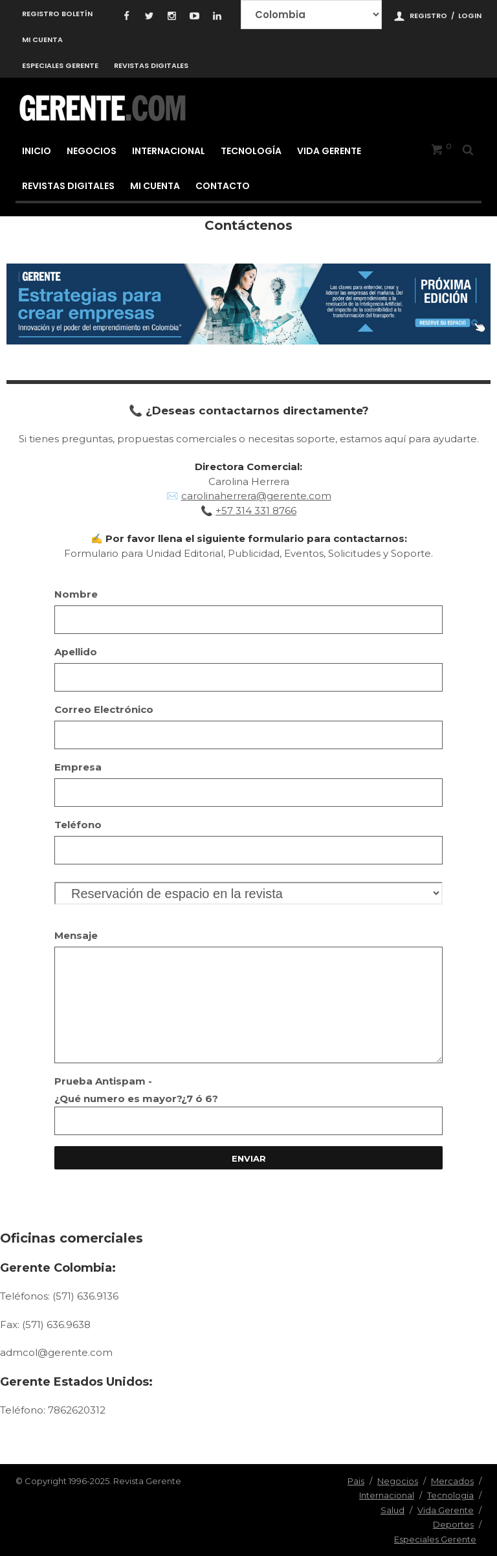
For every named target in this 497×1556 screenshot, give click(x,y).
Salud (392, 1510)
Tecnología (251, 150)
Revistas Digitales (151, 65)
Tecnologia (450, 1495)
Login (469, 15)
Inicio (36, 150)
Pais (356, 1481)
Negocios (91, 150)
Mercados (452, 1481)
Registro (428, 15)
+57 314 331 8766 (255, 510)
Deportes (453, 1524)
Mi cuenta (42, 39)
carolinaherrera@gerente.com (256, 496)
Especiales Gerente (60, 65)
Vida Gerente (329, 150)
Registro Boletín (57, 13)
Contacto (222, 185)
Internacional (168, 150)
